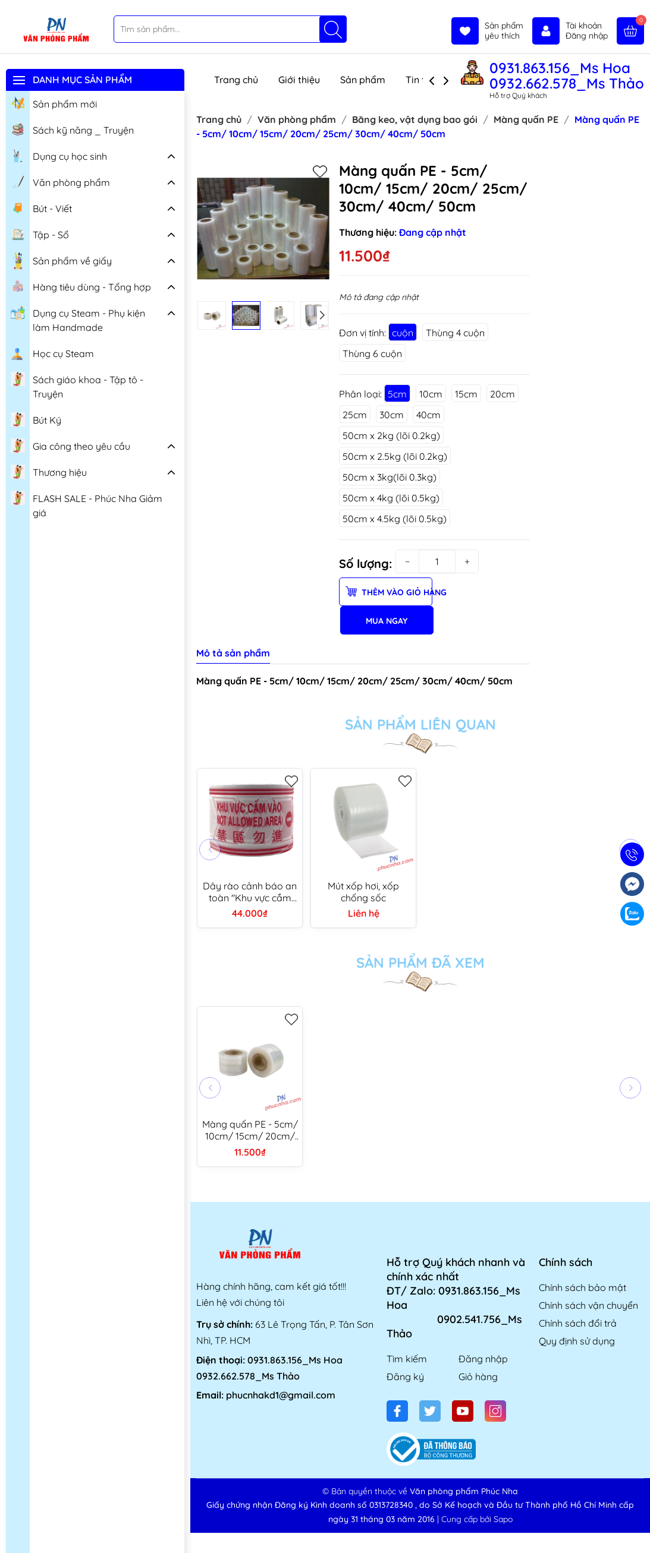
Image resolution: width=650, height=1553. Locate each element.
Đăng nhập (483, 1359)
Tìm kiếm (407, 1359)
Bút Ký (36, 419)
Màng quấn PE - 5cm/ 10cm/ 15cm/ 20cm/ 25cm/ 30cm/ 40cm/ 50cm (250, 1130)
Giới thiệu (299, 80)
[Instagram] (495, 1411)
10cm (430, 394)
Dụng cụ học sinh (59, 155)
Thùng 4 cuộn (455, 333)
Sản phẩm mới (54, 103)
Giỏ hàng (478, 1376)
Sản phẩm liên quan (420, 724)
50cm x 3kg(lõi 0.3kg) (390, 477)
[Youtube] (462, 1411)
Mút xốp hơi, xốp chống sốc (363, 892)
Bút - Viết (41, 207)
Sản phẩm (362, 80)
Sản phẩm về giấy (61, 261)
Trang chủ (236, 80)
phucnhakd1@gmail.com (280, 1395)
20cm (502, 394)
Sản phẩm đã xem (420, 962)
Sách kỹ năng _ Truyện (72, 129)
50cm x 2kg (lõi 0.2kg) (391, 435)
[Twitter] (430, 1411)
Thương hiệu (49, 471)
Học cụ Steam (52, 352)
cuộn (402, 333)
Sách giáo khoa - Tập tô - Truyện (77, 385)
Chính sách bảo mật (582, 1287)
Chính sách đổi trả (578, 1323)
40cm (428, 415)
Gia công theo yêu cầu (70, 445)
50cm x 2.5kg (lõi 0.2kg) (395, 456)
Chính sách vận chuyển (588, 1305)
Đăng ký (405, 1376)
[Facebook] (397, 1411)
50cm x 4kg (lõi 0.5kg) (391, 498)
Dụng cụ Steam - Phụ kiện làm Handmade (78, 318)
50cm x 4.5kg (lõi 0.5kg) (395, 519)
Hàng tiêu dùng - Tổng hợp (81, 285)
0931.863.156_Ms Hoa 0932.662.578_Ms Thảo (566, 75)
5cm (397, 394)
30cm (391, 415)
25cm (355, 415)
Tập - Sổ (40, 233)
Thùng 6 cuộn (372, 353)
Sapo (503, 1519)
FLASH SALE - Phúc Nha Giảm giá (86, 504)
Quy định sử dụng (577, 1341)
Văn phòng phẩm (60, 181)
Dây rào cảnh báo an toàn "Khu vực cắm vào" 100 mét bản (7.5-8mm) (250, 892)
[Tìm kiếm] (333, 29)
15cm (466, 394)
